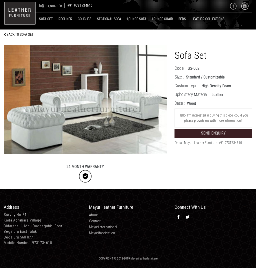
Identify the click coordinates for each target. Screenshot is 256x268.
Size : (179, 77)
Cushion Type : (186, 85)
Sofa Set (46, 19)
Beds (182, 19)
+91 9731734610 (80, 6)
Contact (95, 221)
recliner (65, 19)
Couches (85, 19)
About (93, 215)
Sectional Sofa (109, 19)
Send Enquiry (213, 133)
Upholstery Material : (191, 94)
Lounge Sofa (136, 19)
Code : (180, 68)
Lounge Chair (162, 19)
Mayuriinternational (103, 227)
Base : (179, 103)
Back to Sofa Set (19, 34)
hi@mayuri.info (51, 6)
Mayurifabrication (102, 233)
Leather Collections (208, 19)
